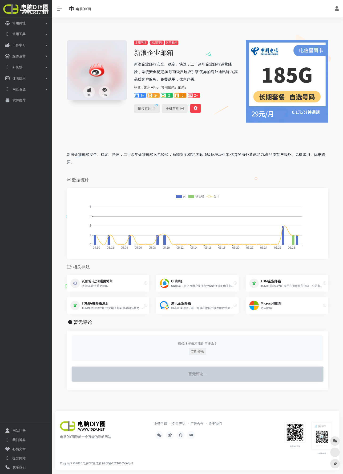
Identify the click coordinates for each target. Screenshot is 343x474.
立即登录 (197, 351)
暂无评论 (82, 322)
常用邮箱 (171, 42)
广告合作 (197, 423)
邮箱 (181, 87)
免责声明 (178, 423)
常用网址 (140, 42)
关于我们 (215, 423)
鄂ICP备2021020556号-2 (117, 463)
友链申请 (160, 423)
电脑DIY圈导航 (92, 463)
